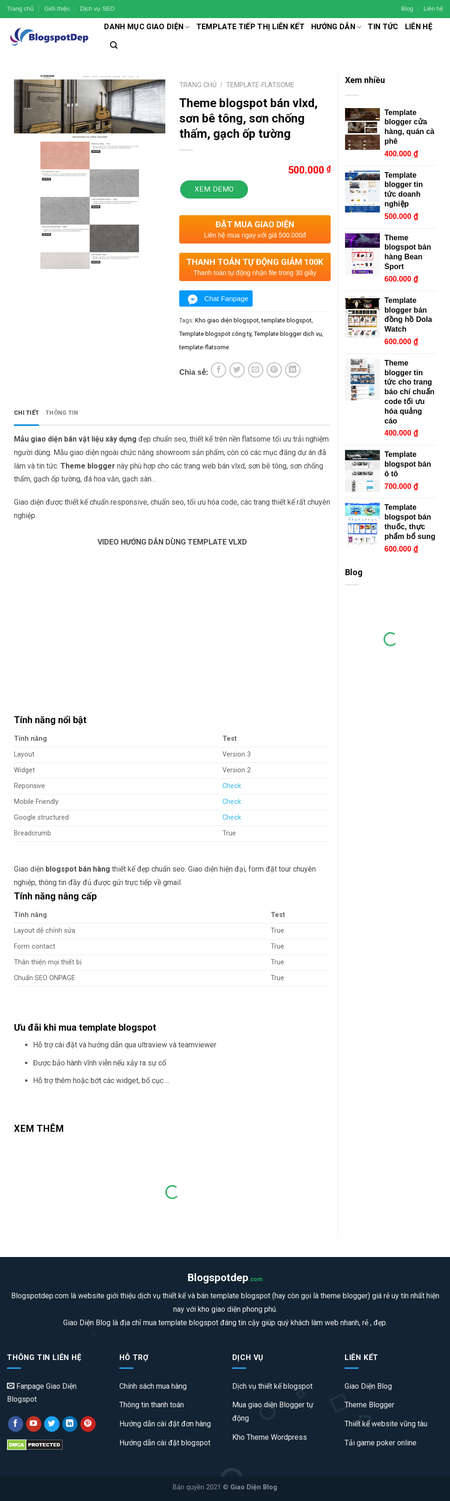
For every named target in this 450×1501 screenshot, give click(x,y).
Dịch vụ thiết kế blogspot (272, 1386)
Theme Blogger (369, 1404)
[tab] (26, 413)
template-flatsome (204, 347)
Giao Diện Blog (368, 1386)
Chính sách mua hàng (153, 1386)
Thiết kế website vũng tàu (386, 1423)
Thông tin (62, 412)
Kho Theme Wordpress (269, 1437)
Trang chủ (20, 8)
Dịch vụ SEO (97, 8)
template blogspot (286, 320)
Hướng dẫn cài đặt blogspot (164, 1442)
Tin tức (383, 26)
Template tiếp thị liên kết (250, 26)
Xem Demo (214, 189)
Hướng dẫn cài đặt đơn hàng (165, 1423)
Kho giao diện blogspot (227, 320)
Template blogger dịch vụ (288, 333)
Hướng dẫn (336, 27)
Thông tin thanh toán (151, 1404)
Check (231, 786)
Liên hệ (433, 8)
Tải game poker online (381, 1442)
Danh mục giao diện (146, 27)
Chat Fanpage (226, 298)
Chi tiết (26, 412)
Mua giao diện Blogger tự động (272, 1411)
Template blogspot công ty (215, 333)
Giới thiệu (57, 8)
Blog (407, 8)
